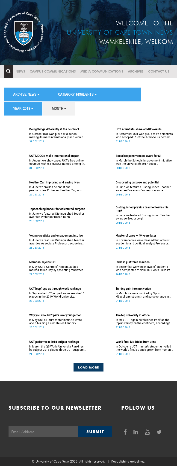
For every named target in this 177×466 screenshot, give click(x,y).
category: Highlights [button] (77, 94)
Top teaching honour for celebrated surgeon (57, 209)
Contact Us (158, 71)
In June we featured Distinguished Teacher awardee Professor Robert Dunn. (56, 215)
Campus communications (53, 71)
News (20, 71)
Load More (88, 367)
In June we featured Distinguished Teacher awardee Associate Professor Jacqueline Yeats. (56, 242)
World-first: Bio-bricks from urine (136, 342)
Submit (95, 431)
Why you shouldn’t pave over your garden (55, 315)
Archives (136, 71)
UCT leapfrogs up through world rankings (55, 288)
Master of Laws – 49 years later (136, 235)
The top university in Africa (133, 315)
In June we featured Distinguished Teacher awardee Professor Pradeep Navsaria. (143, 189)
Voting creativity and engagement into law (56, 235)
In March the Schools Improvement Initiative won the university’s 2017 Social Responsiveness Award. (144, 162)
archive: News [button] (26, 94)
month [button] (59, 108)
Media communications (101, 71)
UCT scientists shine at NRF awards (139, 129)
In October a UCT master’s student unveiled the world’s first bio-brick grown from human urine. (143, 348)
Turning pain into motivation (133, 288)
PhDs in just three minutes (133, 262)
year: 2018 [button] (23, 108)
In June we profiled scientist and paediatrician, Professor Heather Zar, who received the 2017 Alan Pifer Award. (55, 189)
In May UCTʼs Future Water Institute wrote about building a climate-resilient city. (55, 321)
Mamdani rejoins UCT (43, 262)
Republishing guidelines (127, 461)
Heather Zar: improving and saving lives (54, 182)
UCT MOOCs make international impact (54, 156)
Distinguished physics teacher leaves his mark (142, 209)
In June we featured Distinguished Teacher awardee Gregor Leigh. (143, 217)
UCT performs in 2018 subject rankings (54, 342)
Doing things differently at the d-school (54, 129)
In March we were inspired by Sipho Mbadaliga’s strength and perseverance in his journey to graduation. (142, 295)
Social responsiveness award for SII (138, 156)
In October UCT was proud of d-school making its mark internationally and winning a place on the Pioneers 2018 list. (57, 135)
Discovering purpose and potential (137, 182)
